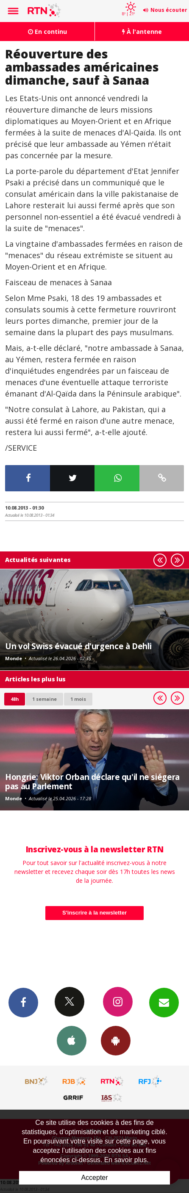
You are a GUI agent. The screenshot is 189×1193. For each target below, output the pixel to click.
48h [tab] (15, 699)
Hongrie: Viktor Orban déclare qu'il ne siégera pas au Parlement (92, 781)
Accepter (94, 1177)
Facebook (23, 1002)
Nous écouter (168, 10)
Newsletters (164, 1002)
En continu (47, 32)
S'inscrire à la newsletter (94, 912)
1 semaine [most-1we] (44, 699)
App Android (116, 1040)
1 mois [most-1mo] (78, 699)
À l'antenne (142, 32)
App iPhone (71, 1040)
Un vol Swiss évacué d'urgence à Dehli (78, 646)
